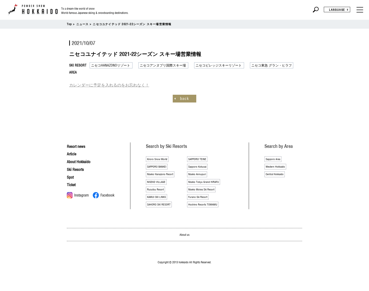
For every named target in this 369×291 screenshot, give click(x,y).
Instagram (78, 195)
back (184, 97)
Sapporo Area (275, 159)
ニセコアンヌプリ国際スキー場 (163, 65)
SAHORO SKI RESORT (162, 211)
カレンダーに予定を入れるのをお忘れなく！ (102, 85)
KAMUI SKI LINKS (159, 203)
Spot (71, 176)
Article (73, 153)
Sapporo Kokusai (200, 168)
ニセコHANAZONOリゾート (110, 65)
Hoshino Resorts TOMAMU (206, 211)
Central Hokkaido (277, 176)
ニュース (82, 24)
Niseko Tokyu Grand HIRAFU (207, 185)
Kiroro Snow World (160, 159)
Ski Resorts (77, 169)
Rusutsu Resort (157, 194)
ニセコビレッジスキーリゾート (219, 65)
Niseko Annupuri (199, 176)
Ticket (72, 184)
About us (184, 242)
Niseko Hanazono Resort (163, 176)
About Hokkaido (81, 161)
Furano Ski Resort (200, 203)
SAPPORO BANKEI (159, 168)
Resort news (78, 146)
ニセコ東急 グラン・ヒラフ (271, 65)
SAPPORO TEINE (200, 159)
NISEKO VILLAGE (159, 185)
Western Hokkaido (278, 168)
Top (69, 24)
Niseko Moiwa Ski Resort (205, 194)
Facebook (103, 195)
